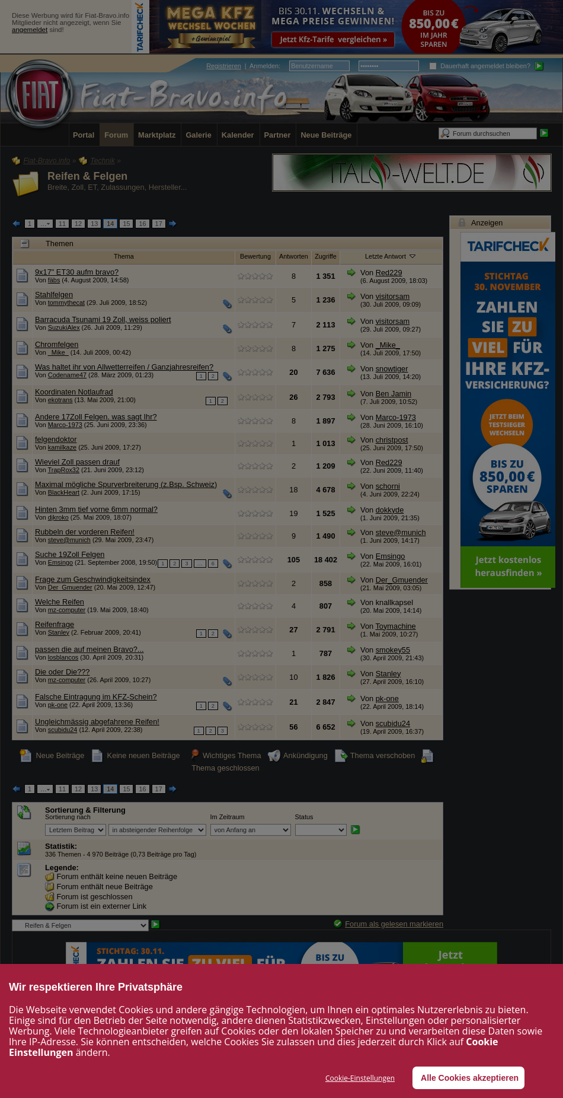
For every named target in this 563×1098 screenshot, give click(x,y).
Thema (124, 256)
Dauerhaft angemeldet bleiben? (479, 65)
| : (243, 65)
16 (142, 223)
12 (78, 223)
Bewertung (255, 256)
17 (158, 223)
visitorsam (393, 296)
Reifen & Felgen (87, 176)
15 (126, 223)
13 (94, 223)
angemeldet (29, 29)
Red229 (389, 272)
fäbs (54, 280)
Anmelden (264, 65)
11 (62, 223)
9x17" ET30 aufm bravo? (77, 272)
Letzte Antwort (391, 255)
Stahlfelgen (54, 294)
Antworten (293, 256)
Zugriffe (326, 256)
